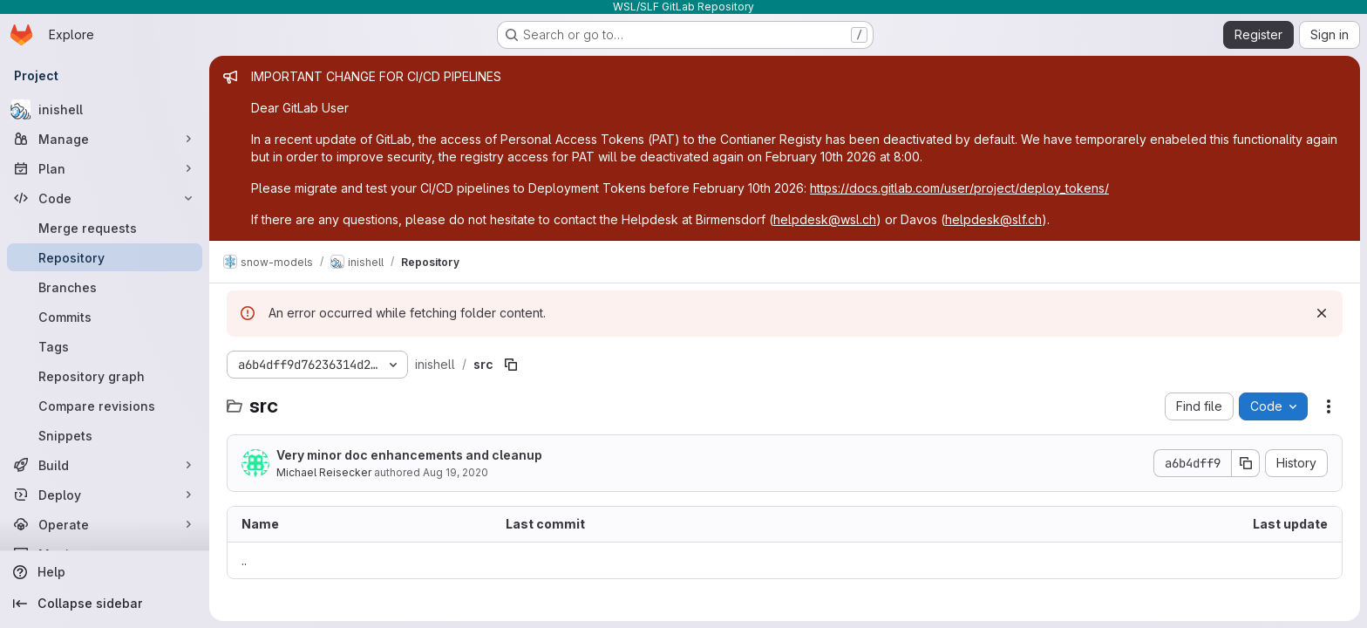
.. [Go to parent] (244, 560)
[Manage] (104, 139)
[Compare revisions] (104, 406)
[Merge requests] (104, 228)
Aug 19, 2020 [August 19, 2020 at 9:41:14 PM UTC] (455, 472)
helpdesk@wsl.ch (824, 219)
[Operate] (104, 524)
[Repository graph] (104, 376)
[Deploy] (104, 495)
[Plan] (104, 168)
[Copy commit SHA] (1246, 463)
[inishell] (104, 109)
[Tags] (104, 346)
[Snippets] (104, 435)
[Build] (104, 465)
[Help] (104, 572)
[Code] (104, 198)
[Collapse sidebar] (104, 604)
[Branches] (104, 287)
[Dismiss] (1321, 313)
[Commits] (104, 317)
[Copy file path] (511, 365)
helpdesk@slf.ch (993, 219)
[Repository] (104, 257)
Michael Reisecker (323, 472)
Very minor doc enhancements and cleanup (409, 454)
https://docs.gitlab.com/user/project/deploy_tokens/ (959, 188)
